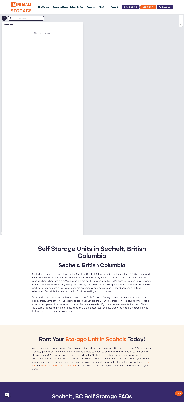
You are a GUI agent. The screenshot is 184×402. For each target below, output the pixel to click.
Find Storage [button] (43, 7)
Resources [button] (91, 7)
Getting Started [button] (77, 7)
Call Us (165, 7)
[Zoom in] (181, 17)
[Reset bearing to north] (181, 25)
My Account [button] (113, 7)
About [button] (102, 7)
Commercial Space (60, 7)
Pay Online (130, 7)
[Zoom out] (181, 21)
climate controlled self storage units (58, 365)
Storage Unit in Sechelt (95, 339)
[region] (92, 124)
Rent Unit (148, 7)
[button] (179, 393)
